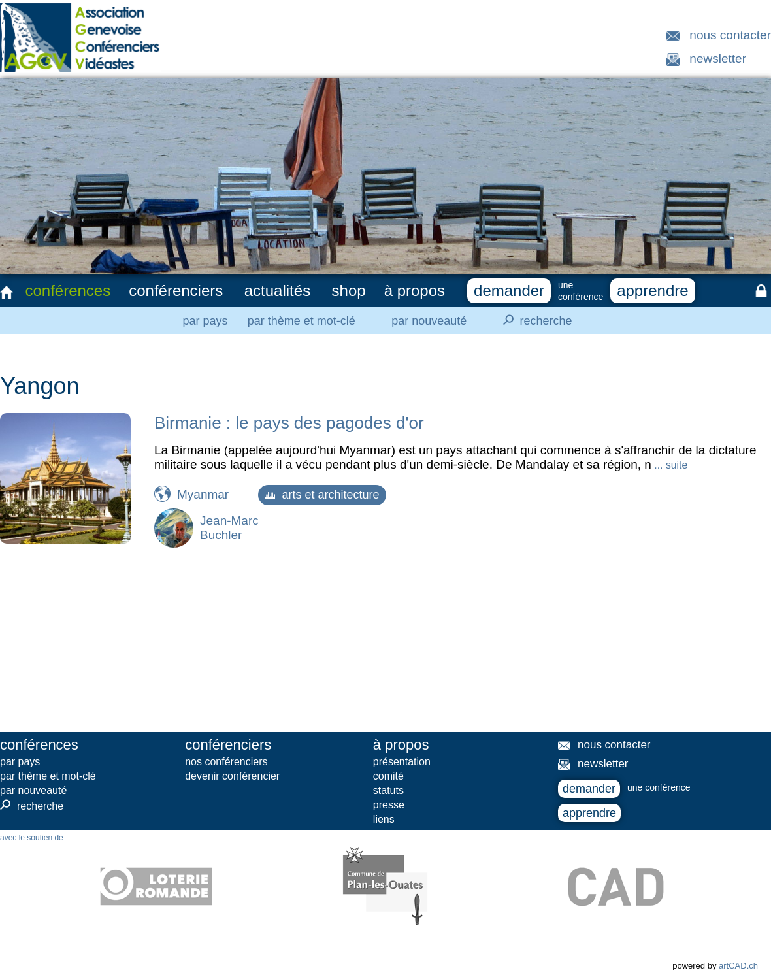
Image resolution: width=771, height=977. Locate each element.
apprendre (652, 290)
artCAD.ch (738, 965)
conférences (67, 290)
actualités (277, 290)
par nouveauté (429, 320)
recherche (533, 320)
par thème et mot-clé (301, 320)
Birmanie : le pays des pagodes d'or (289, 423)
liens (384, 819)
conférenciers (176, 290)
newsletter (717, 58)
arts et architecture (322, 494)
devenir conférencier (232, 776)
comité (388, 776)
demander (509, 290)
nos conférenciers (226, 761)
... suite (669, 465)
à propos (414, 290)
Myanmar (203, 494)
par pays (204, 320)
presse (388, 804)
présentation (402, 761)
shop (349, 290)
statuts (388, 790)
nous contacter (730, 35)
